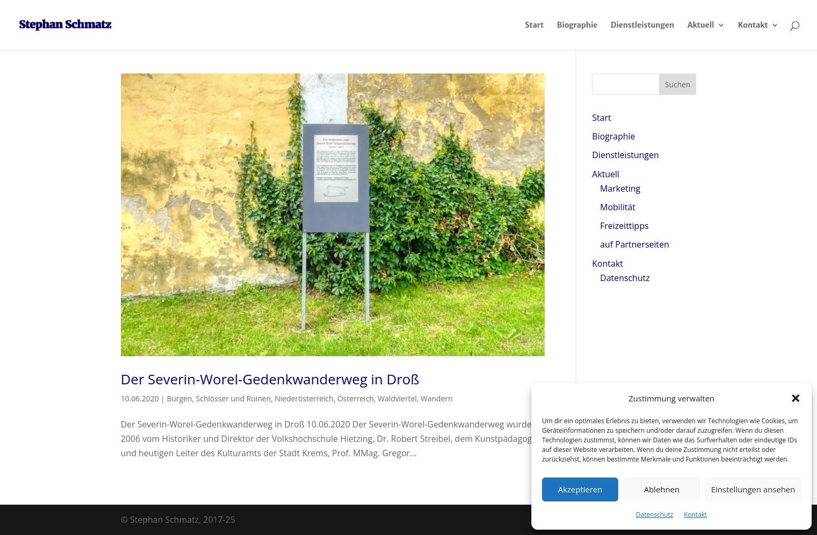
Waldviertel (397, 398)
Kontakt (695, 514)
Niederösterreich (303, 398)
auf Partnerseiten (634, 244)
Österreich (355, 398)
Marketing (620, 188)
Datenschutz (654, 514)
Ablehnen (662, 489)
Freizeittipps (624, 226)
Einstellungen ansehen (753, 489)
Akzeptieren (580, 489)
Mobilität (617, 207)
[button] (795, 398)
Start (534, 25)
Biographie (577, 25)
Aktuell (700, 25)
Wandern (436, 398)
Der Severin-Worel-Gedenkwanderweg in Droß (270, 379)
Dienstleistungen (642, 25)
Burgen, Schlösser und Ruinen (219, 398)
